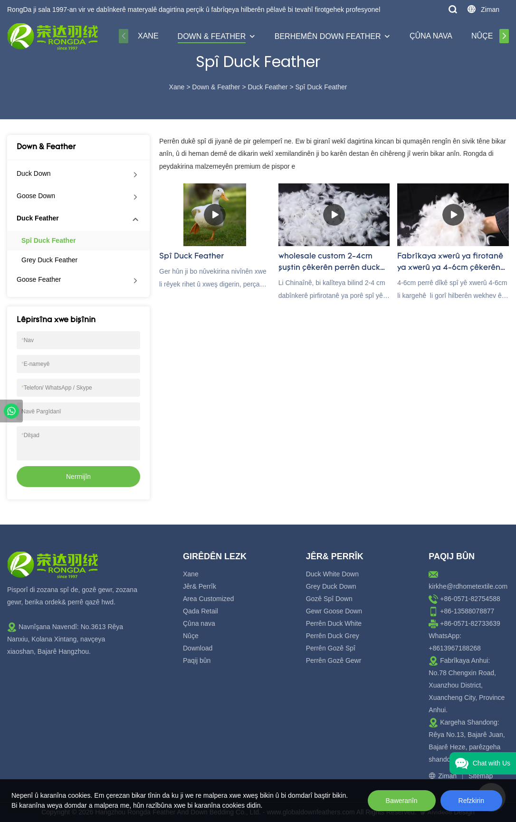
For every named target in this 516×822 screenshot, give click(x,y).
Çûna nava (431, 36)
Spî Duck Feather (321, 87)
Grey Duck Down (331, 586)
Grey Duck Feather (49, 260)
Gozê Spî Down (329, 598)
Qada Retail (200, 611)
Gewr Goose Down (334, 611)
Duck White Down (332, 574)
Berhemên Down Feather (328, 36)
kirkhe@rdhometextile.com (468, 586)
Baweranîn (402, 800)
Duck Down (34, 173)
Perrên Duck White (334, 623)
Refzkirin (471, 800)
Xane (148, 36)
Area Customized (208, 598)
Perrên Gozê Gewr (334, 660)
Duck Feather (267, 87)
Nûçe (482, 36)
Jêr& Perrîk (199, 586)
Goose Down (36, 196)
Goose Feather (39, 279)
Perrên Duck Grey (332, 636)
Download (197, 648)
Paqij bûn (196, 660)
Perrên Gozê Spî (330, 648)
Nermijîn (78, 476)
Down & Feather (212, 36)
